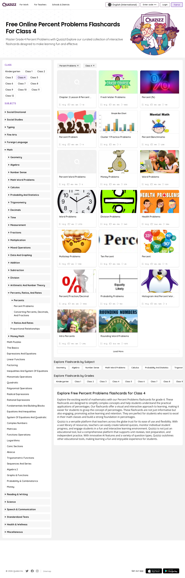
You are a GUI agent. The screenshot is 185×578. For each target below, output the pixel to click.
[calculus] (135, 367)
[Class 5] (128, 381)
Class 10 (22, 89)
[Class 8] (167, 381)
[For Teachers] (40, 4)
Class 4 (21, 77)
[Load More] (118, 351)
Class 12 (9, 95)
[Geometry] (61, 367)
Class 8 (34, 83)
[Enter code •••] (149, 4)
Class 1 (28, 71)
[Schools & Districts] (61, 4)
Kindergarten (12, 71)
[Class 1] (77, 381)
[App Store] (154, 570)
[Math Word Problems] (115, 367)
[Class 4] (90, 65)
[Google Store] (171, 570)
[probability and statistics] (157, 367)
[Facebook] (32, 571)
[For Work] (24, 4)
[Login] (165, 4)
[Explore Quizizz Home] (9, 5)
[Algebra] (75, 367)
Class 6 (9, 83)
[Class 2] (90, 381)
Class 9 (9, 89)
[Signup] (177, 4)
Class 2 (41, 71)
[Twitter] (27, 571)
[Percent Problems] (69, 65)
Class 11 (36, 89)
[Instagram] (37, 571)
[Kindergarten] (62, 381)
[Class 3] (103, 381)
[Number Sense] (92, 367)
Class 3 (9, 77)
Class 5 (34, 77)
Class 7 (22, 83)
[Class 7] (154, 381)
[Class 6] (141, 381)
